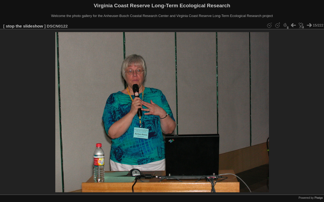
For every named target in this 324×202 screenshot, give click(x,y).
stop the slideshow (24, 26)
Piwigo (319, 197)
